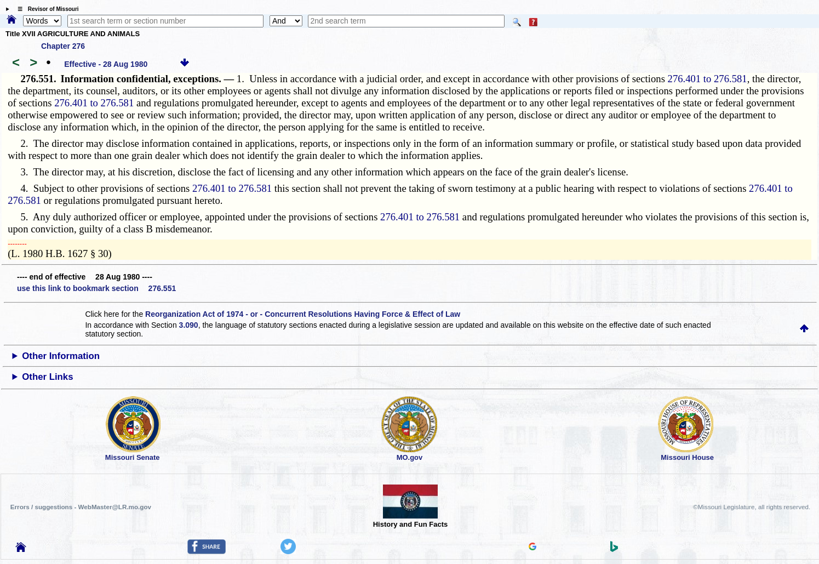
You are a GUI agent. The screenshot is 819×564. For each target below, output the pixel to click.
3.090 (188, 325)
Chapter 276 (63, 46)
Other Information (61, 356)
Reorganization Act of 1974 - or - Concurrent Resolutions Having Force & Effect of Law (302, 314)
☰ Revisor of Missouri (45, 9)
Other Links (47, 377)
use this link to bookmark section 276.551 (96, 288)
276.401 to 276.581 (707, 78)
